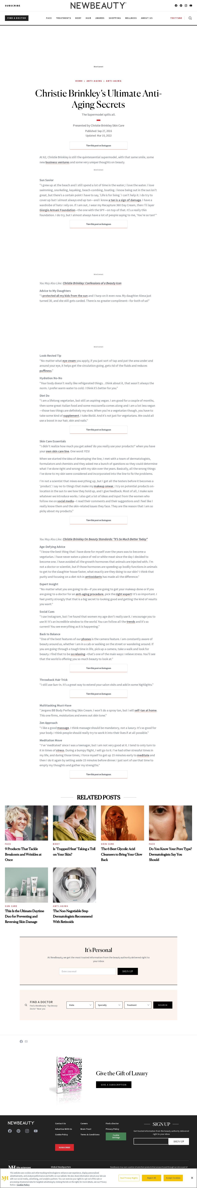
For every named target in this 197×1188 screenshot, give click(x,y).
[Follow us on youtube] (191, 5)
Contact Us (60, 1123)
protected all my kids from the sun (65, 295)
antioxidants (93, 577)
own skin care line (57, 451)
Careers (84, 1123)
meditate (143, 755)
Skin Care (107, 844)
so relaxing (78, 654)
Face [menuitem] (49, 18)
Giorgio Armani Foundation (57, 210)
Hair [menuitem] (88, 18)
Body (56, 844)
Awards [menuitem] (100, 18)
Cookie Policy (61, 1134)
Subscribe (12, 5)
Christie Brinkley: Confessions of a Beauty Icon (92, 283)
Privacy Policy (112, 1129)
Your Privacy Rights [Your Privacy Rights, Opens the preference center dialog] (129, 1178)
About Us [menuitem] (147, 18)
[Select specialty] (109, 1005)
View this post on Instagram (98, 145)
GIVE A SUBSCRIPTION (114, 1084)
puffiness (46, 371)
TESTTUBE (176, 18)
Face (8, 844)
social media (65, 501)
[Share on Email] (26, 1041)
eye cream (69, 361)
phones (86, 639)
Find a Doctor (112, 1123)
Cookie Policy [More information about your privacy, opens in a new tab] (23, 1185)
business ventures (57, 162)
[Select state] (80, 1005)
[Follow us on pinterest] (181, 5)
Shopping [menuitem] (115, 18)
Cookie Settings (116, 1136)
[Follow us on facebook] (176, 5)
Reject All (151, 1178)
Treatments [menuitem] (63, 18)
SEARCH (162, 1005)
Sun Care (11, 906)
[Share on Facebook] (21, 1041)
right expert (124, 594)
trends (131, 621)
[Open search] (189, 18)
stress (60, 750)
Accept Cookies (173, 1178)
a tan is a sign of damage (125, 200)
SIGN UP (128, 971)
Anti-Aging (94, 80)
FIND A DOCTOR (16, 18)
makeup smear (103, 486)
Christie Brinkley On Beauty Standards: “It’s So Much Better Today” (105, 539)
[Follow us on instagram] (186, 5)
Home (79, 80)
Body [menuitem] (78, 18)
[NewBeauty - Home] (98, 5)
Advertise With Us (63, 1129)
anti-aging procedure (89, 594)
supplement (71, 415)
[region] (98, 1178)
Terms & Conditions (90, 1134)
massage (63, 728)
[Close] (192, 1177)
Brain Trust (85, 1129)
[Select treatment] (137, 1005)
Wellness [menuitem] (131, 18)
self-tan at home (146, 710)
